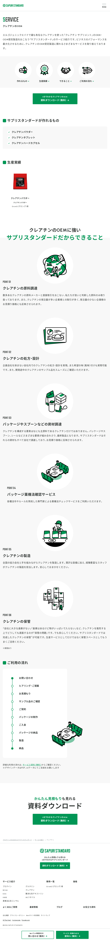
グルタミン (30, 887)
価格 (75, 881)
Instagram (16, 920)
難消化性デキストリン (34, 894)
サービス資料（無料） (32, 765)
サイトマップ (45, 915)
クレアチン (30, 890)
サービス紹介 (9, 881)
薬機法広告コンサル (11, 901)
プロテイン (7, 887)
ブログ (59, 907)
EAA (4, 894)
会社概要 (6, 915)
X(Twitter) (7, 920)
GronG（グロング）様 (54, 887)
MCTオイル (30, 897)
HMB (5, 897)
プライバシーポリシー (17, 915)
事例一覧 (50, 881)
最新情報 (34, 907)
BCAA (5, 890)
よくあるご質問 (10, 907)
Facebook (26, 920)
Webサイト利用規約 (33, 915)
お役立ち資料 (89, 907)
